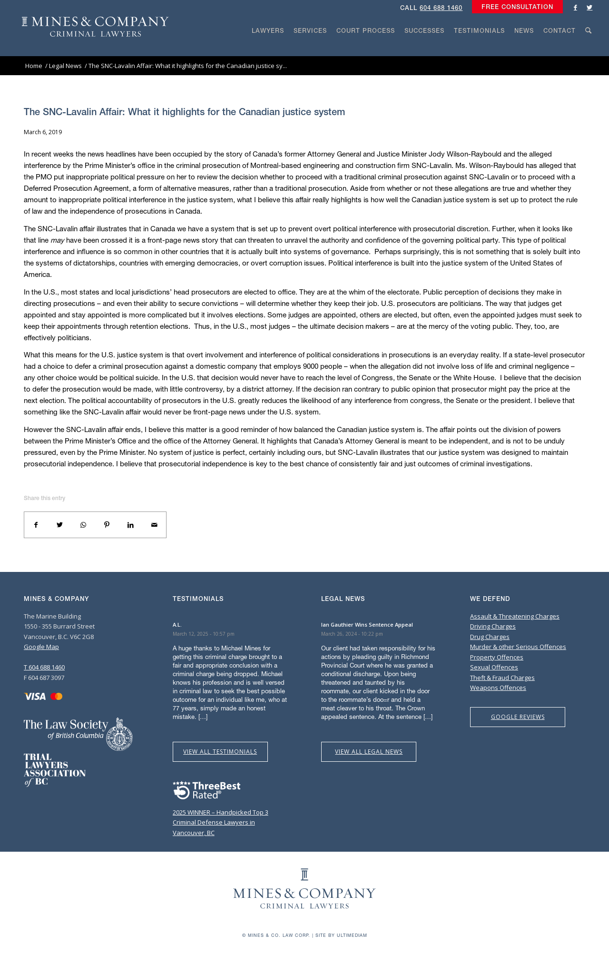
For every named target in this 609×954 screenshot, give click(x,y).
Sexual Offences (494, 667)
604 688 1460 (441, 7)
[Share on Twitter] (60, 525)
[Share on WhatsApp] (83, 525)
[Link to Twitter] (589, 7)
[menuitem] (515, 7)
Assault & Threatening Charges (515, 616)
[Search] (588, 48)
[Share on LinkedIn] (131, 525)
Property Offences (496, 657)
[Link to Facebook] (575, 7)
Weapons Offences (498, 687)
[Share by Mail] (154, 525)
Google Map (41, 646)
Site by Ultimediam (341, 935)
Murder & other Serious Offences (518, 646)
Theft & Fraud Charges (502, 677)
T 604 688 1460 (44, 667)
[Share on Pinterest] (107, 525)
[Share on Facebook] (36, 525)
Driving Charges (493, 626)
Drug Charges (490, 636)
